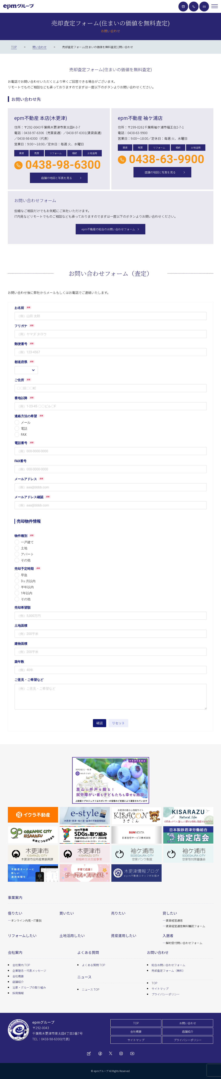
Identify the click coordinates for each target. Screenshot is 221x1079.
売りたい (118, 913)
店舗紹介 (18, 982)
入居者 (168, 935)
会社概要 (18, 976)
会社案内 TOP (21, 965)
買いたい (66, 913)
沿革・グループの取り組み (29, 987)
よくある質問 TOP (93, 965)
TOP (154, 983)
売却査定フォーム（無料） (168, 971)
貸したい (170, 913)
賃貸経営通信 (174, 920)
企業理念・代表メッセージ (29, 971)
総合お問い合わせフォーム (168, 965)
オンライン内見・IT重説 (26, 920)
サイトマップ (160, 989)
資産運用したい (123, 935)
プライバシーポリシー (166, 994)
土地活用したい (72, 935)
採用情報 (18, 993)
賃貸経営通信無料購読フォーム (185, 926)
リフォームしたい (22, 935)
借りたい (15, 913)
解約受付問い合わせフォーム (184, 943)
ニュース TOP (90, 989)
